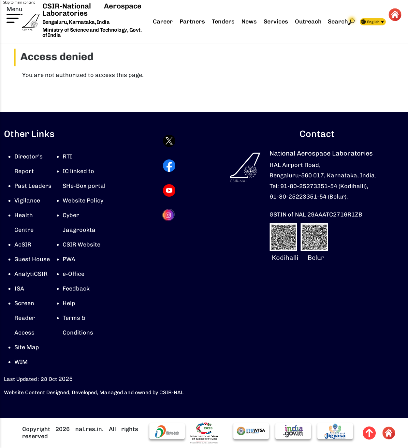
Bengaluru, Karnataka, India (76, 22)
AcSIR (22, 244)
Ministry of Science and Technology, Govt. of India (91, 32)
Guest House (32, 259)
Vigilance (27, 200)
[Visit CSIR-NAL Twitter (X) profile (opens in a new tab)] (169, 140)
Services (276, 21)
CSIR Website (81, 244)
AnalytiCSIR (31, 273)
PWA (69, 259)
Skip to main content (19, 2)
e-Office (73, 273)
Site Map (26, 347)
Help (69, 303)
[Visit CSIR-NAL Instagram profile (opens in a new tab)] (169, 215)
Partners (192, 21)
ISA (19, 288)
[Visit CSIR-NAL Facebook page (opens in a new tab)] (169, 165)
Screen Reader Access (24, 318)
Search (341, 21)
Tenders (223, 21)
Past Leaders (32, 185)
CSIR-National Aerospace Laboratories (91, 10)
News (249, 21)
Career (163, 21)
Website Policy (83, 200)
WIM (21, 362)
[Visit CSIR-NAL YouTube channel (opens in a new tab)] (169, 190)
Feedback (76, 288)
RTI (67, 156)
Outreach (308, 21)
